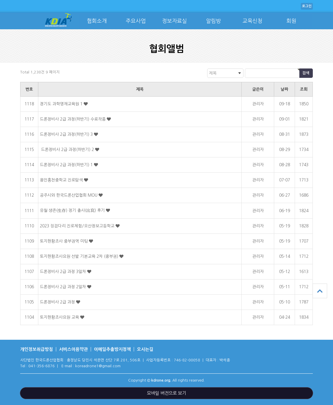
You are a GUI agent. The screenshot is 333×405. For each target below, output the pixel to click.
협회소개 (97, 21)
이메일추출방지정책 (112, 349)
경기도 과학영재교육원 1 (62, 104)
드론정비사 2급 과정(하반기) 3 (67, 134)
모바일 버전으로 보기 (166, 393)
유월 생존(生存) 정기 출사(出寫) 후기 (73, 210)
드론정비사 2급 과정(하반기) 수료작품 (73, 119)
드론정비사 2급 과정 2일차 (63, 287)
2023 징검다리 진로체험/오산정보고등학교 (78, 226)
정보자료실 (174, 21)
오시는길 (145, 349)
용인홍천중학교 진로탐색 (62, 180)
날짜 (284, 89)
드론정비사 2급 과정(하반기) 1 (67, 165)
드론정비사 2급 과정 (58, 302)
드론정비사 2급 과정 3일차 (63, 272)
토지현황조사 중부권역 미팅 (64, 241)
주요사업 (136, 21)
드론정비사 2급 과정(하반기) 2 (67, 149)
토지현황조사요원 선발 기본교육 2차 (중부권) (79, 256)
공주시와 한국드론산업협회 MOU (69, 195)
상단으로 (320, 291)
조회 (304, 89)
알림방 (213, 21)
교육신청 (252, 21)
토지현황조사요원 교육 (60, 317)
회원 (291, 21)
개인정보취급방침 (36, 349)
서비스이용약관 (73, 349)
